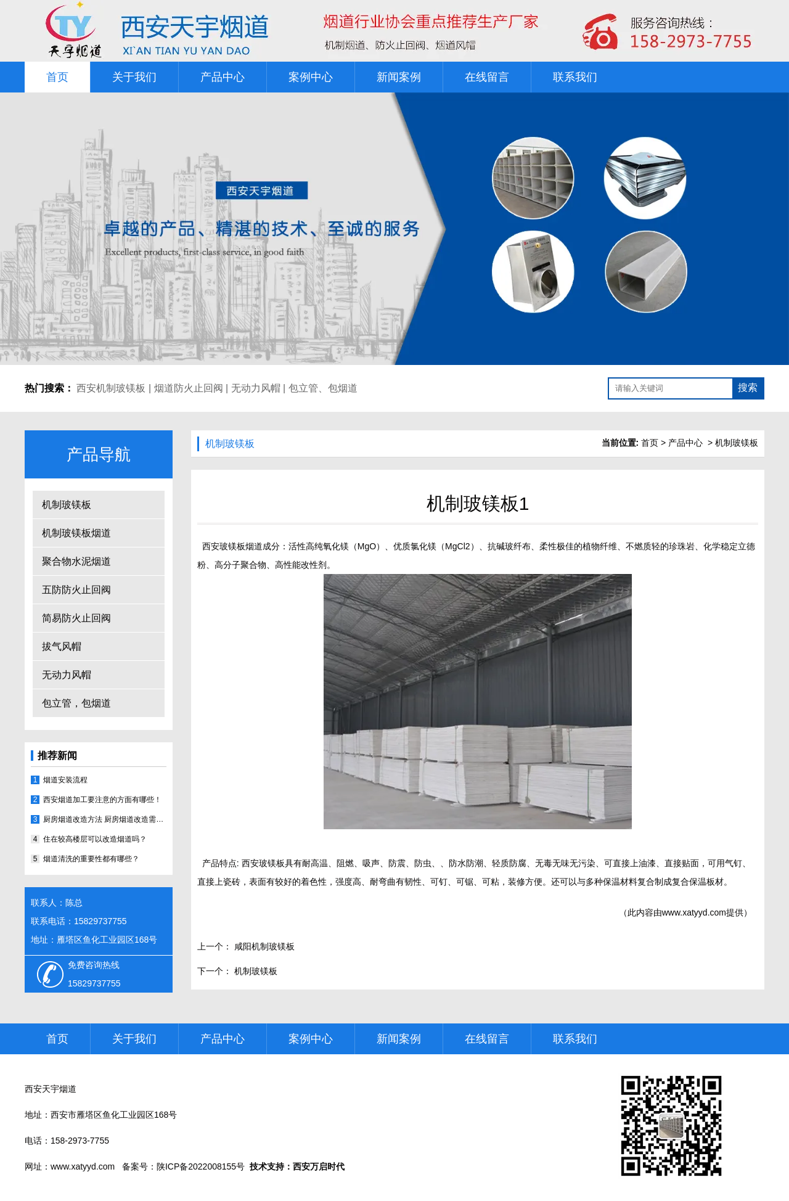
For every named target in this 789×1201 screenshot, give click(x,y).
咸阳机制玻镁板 (263, 946)
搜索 (748, 387)
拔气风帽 (61, 646)
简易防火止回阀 (76, 618)
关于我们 (134, 77)
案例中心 (310, 77)
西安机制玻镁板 (110, 388)
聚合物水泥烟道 (76, 561)
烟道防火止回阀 (188, 388)
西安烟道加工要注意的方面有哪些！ (102, 799)
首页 (57, 77)
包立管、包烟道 (323, 388)
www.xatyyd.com (694, 912)
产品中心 (222, 77)
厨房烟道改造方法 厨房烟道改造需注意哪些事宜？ (104, 819)
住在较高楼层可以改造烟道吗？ (95, 839)
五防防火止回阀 (76, 589)
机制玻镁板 (66, 504)
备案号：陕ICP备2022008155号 (183, 1166)
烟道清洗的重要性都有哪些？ (91, 859)
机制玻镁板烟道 (76, 533)
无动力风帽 (255, 388)
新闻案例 (399, 77)
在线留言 (487, 77)
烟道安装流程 (65, 780)
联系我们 (575, 77)
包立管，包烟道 (76, 703)
